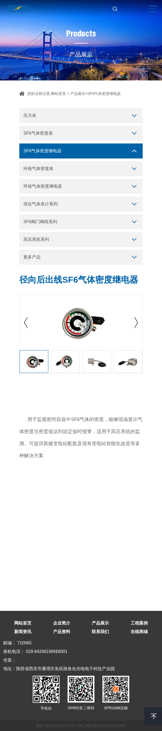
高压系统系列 (36, 239)
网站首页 (58, 93)
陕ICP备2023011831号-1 (57, 725)
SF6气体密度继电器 (104, 93)
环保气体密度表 (38, 168)
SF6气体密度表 (38, 133)
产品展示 (77, 93)
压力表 (29, 115)
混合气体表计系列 (40, 204)
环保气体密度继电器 (42, 186)
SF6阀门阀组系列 (40, 221)
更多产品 (31, 257)
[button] (136, 322)
